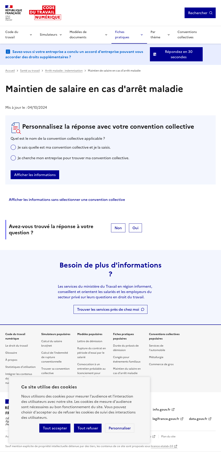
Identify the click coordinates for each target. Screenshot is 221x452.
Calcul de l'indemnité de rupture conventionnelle (54, 357)
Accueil (10, 71)
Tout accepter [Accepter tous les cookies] (55, 428)
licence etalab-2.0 (162, 446)
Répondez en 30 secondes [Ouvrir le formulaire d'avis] (179, 54)
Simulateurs (48, 34)
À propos (11, 360)
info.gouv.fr (161, 409)
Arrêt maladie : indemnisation (64, 71)
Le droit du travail (16, 346)
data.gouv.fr (198, 419)
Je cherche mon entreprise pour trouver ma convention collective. (73, 158)
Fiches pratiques (122, 35)
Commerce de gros (161, 364)
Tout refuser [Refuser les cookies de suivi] (87, 428)
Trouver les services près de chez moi (108, 309)
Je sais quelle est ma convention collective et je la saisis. (64, 147)
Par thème (155, 35)
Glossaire (11, 353)
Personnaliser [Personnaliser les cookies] (120, 428)
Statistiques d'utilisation (20, 367)
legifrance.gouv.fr (166, 419)
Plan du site (168, 436)
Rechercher (197, 13)
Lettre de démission (89, 341)
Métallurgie (156, 357)
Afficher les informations (35, 174)
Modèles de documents (78, 35)
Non (118, 228)
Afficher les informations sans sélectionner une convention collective (67, 199)
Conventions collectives (187, 35)
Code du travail (11, 35)
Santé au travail (30, 71)
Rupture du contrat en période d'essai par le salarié (91, 352)
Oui (135, 228)
